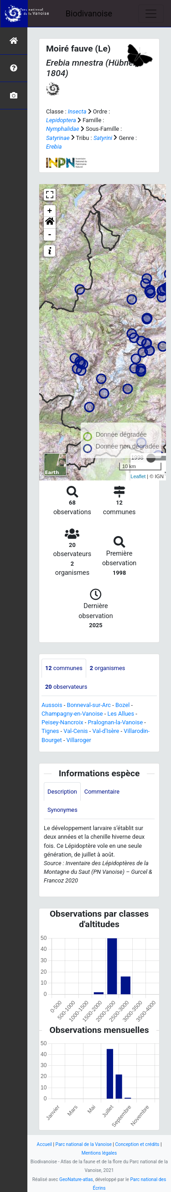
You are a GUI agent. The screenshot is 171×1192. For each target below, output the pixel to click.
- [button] (49, 234)
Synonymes (62, 809)
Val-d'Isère (106, 731)
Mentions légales (99, 1153)
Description (62, 791)
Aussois (51, 705)
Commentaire (101, 791)
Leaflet (137, 476)
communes (64, 668)
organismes (107, 668)
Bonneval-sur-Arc (89, 705)
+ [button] (49, 211)
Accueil (44, 1144)
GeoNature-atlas (76, 1179)
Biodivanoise (89, 13)
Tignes (50, 731)
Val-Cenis (75, 731)
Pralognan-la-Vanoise (115, 722)
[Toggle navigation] (151, 14)
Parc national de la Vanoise (84, 1144)
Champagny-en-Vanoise (72, 713)
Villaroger (79, 740)
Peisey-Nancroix (62, 722)
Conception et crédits (137, 1144)
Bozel (122, 705)
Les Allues (121, 713)
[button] (50, 223)
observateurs (66, 686)
